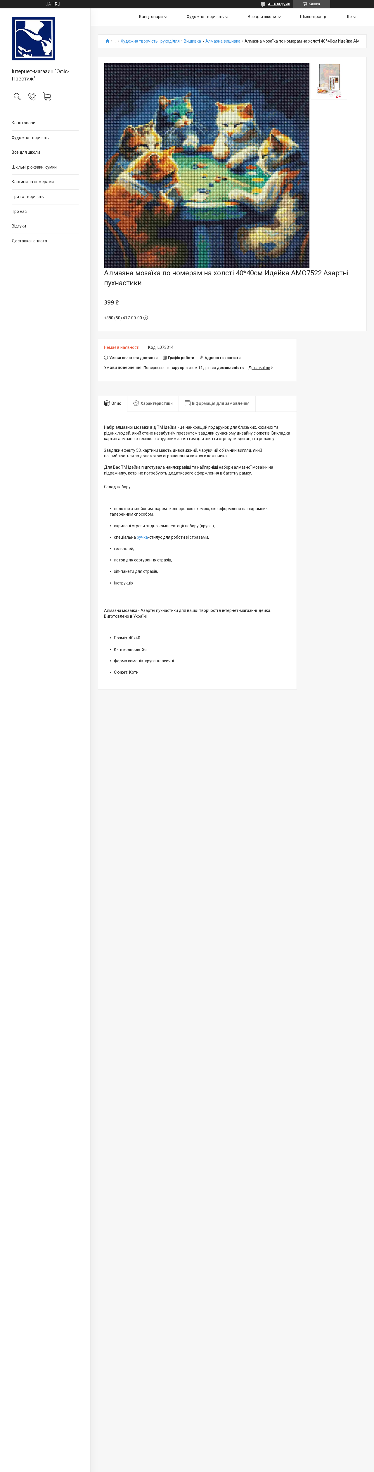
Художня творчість (30, 137)
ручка (142, 537)
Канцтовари (23, 122)
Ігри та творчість (28, 196)
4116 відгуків (279, 4)
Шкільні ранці (313, 16)
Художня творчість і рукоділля (150, 41)
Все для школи (26, 152)
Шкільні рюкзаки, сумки (34, 167)
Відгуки (19, 226)
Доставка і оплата (29, 241)
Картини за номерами (33, 181)
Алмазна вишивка (222, 41)
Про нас (19, 211)
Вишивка (192, 41)
